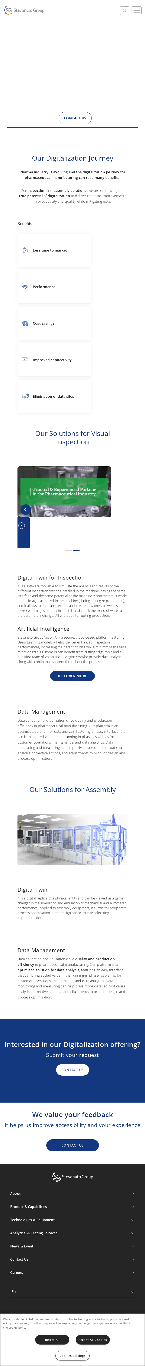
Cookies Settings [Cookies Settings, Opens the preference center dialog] (72, 1356)
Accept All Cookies (92, 1340)
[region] (72, 1339)
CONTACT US (75, 118)
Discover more (72, 676)
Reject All (52, 1340)
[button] (25, 509)
